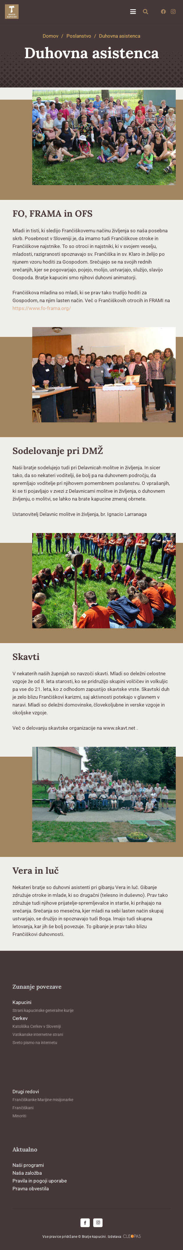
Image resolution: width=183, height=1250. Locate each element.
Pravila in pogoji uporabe (39, 1181)
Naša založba (27, 1173)
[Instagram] (173, 12)
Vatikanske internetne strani (37, 1034)
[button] (133, 11)
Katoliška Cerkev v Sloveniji (36, 1026)
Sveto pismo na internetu (34, 1042)
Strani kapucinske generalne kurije (42, 1010)
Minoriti (19, 1116)
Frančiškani (22, 1107)
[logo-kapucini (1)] (12, 11)
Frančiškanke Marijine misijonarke (42, 1099)
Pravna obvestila (30, 1188)
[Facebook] (163, 12)
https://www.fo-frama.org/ (41, 308)
